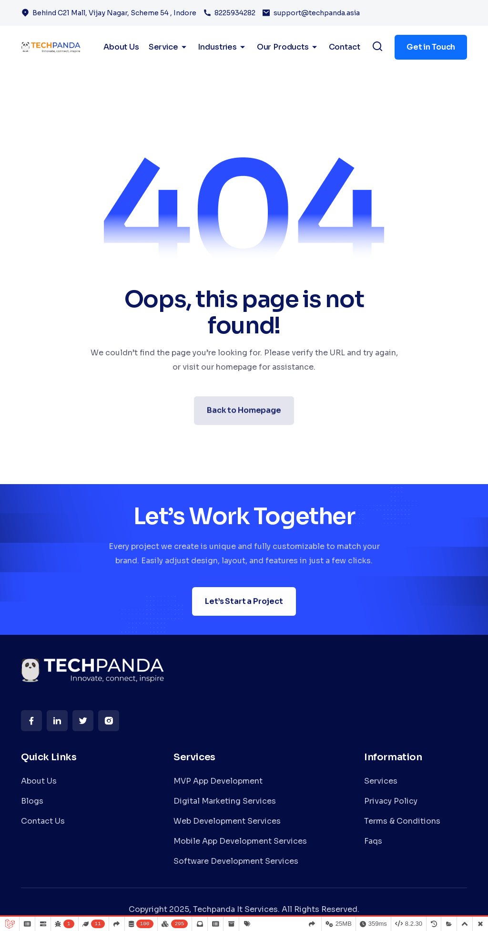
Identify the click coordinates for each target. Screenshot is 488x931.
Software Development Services (235, 861)
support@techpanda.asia (317, 13)
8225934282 (234, 13)
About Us (39, 781)
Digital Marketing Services (224, 801)
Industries (222, 47)
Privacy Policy (390, 801)
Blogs (32, 801)
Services (380, 781)
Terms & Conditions (402, 821)
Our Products (288, 47)
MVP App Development (218, 781)
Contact (344, 47)
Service (169, 47)
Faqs (373, 841)
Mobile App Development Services (240, 841)
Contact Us (43, 821)
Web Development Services (227, 821)
